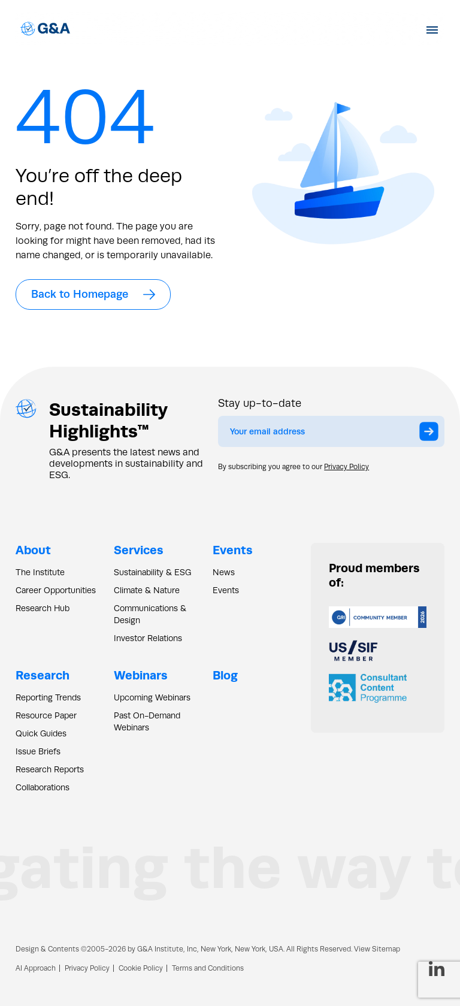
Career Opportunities (56, 590)
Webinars (141, 675)
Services (139, 550)
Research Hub (42, 608)
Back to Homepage (93, 294)
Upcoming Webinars (152, 697)
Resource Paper (46, 715)
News (224, 572)
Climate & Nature (147, 590)
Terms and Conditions (208, 968)
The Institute (40, 572)
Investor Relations (148, 638)
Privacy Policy (346, 467)
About (33, 550)
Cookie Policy (141, 968)
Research (42, 675)
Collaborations (42, 787)
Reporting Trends (48, 697)
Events (233, 550)
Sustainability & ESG (152, 572)
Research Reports (50, 769)
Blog (225, 675)
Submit (431, 434)
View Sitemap (377, 949)
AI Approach (36, 968)
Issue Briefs (38, 751)
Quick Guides (41, 733)
